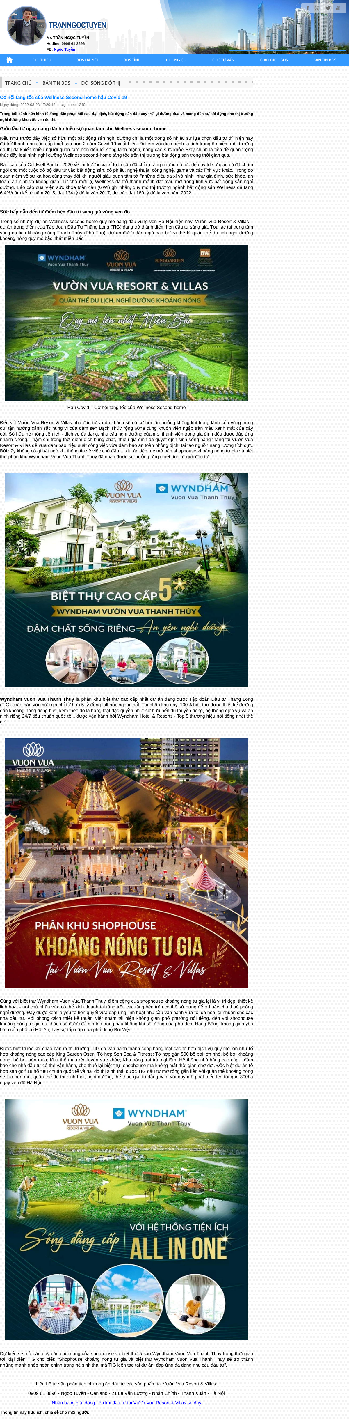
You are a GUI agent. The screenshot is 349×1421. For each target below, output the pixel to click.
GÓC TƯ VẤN (223, 60)
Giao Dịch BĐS (274, 60)
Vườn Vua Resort (213, 221)
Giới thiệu (41, 60)
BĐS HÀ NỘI (87, 60)
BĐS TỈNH (132, 60)
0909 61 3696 (42, 1393)
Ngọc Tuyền (64, 49)
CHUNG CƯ (176, 60)
